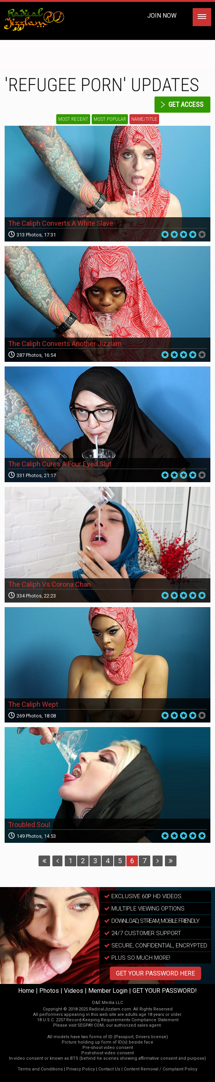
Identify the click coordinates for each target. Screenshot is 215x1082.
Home (26, 990)
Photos (49, 990)
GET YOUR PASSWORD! (165, 990)
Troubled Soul (29, 825)
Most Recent (73, 119)
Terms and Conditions (40, 1069)
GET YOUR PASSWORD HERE (155, 973)
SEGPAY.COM (90, 1025)
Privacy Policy (80, 1069)
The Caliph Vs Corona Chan (49, 584)
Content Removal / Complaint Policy (160, 1069)
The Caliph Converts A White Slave (60, 223)
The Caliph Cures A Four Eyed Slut (59, 464)
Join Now (161, 15)
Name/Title (144, 119)
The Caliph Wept (33, 704)
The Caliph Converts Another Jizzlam (65, 344)
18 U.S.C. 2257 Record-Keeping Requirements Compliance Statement (107, 1019)
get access (185, 104)
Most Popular (110, 119)
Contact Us (109, 1069)
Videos (73, 990)
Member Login (108, 990)
